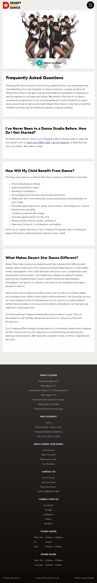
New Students (48, 417)
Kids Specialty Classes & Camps (48, 400)
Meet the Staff (48, 455)
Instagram (48, 515)
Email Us (64, 143)
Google (48, 510)
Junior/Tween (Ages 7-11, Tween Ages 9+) (48, 391)
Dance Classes (48, 375)
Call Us (55, 143)
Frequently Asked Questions (48, 432)
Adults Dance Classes (48, 404)
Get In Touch (48, 478)
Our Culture (48, 450)
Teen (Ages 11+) (48, 395)
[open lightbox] (48, 63)
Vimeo (48, 519)
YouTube (48, 524)
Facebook (48, 505)
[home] (12, 5)
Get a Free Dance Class (48, 437)
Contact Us (48, 472)
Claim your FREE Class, (38, 143)
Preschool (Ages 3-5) (48, 381)
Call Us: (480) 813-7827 (48, 492)
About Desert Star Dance (48, 444)
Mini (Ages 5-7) (48, 386)
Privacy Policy (41, 578)
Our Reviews (48, 464)
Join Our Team (48, 482)
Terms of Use (54, 578)
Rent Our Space (48, 487)
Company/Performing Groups (48, 409)
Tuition (48, 423)
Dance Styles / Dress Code (48, 427)
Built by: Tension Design (84, 578)
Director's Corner (48, 459)
